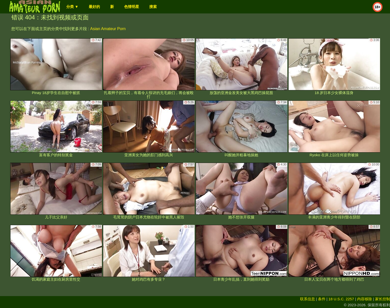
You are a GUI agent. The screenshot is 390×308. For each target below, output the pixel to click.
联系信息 (307, 299)
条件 (321, 299)
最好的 (94, 6)
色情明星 (131, 6)
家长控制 (382, 299)
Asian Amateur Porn (108, 29)
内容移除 (364, 299)
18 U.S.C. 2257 (341, 299)
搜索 (153, 6)
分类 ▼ (72, 6)
